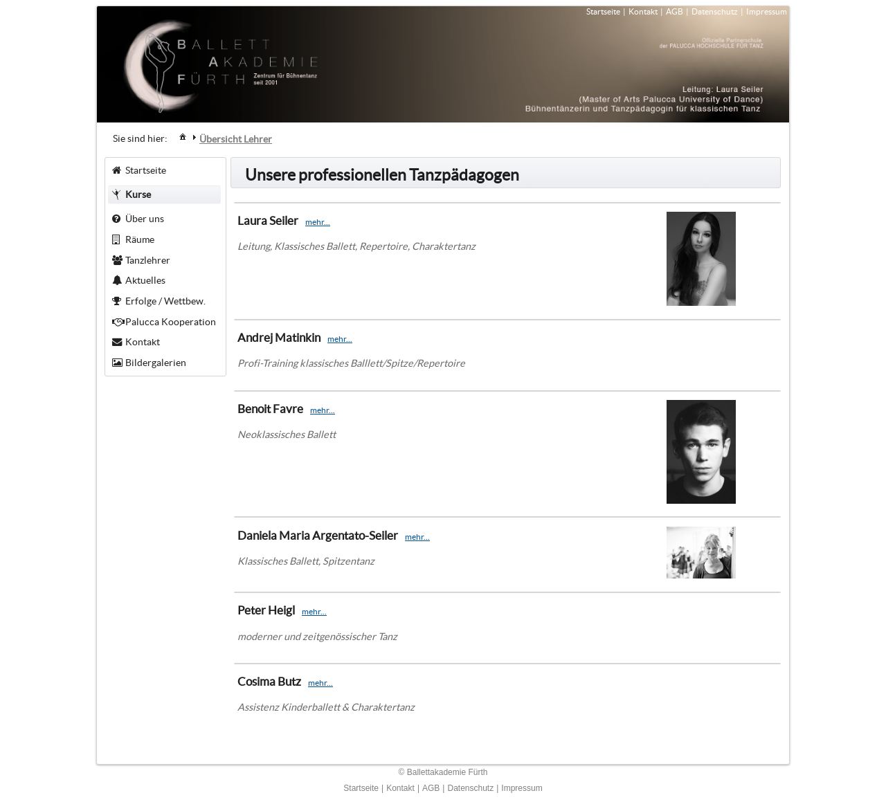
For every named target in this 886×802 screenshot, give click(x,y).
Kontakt (643, 11)
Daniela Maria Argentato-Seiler (317, 535)
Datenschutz (714, 11)
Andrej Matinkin (278, 337)
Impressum (766, 11)
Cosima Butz (269, 681)
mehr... (317, 221)
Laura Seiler (267, 220)
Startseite (603, 11)
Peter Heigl (266, 610)
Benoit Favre (270, 408)
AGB (674, 11)
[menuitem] (182, 136)
